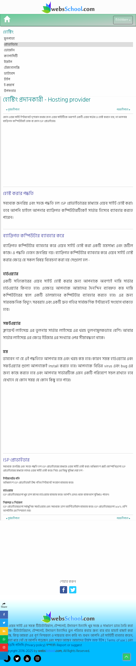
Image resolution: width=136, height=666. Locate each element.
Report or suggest (69, 645)
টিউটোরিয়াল (123, 20)
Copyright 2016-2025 (18, 651)
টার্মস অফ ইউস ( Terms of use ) (105, 640)
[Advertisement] (68, 153)
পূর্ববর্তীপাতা (12, 109)
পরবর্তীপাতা (123, 109)
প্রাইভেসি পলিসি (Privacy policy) (24, 645)
